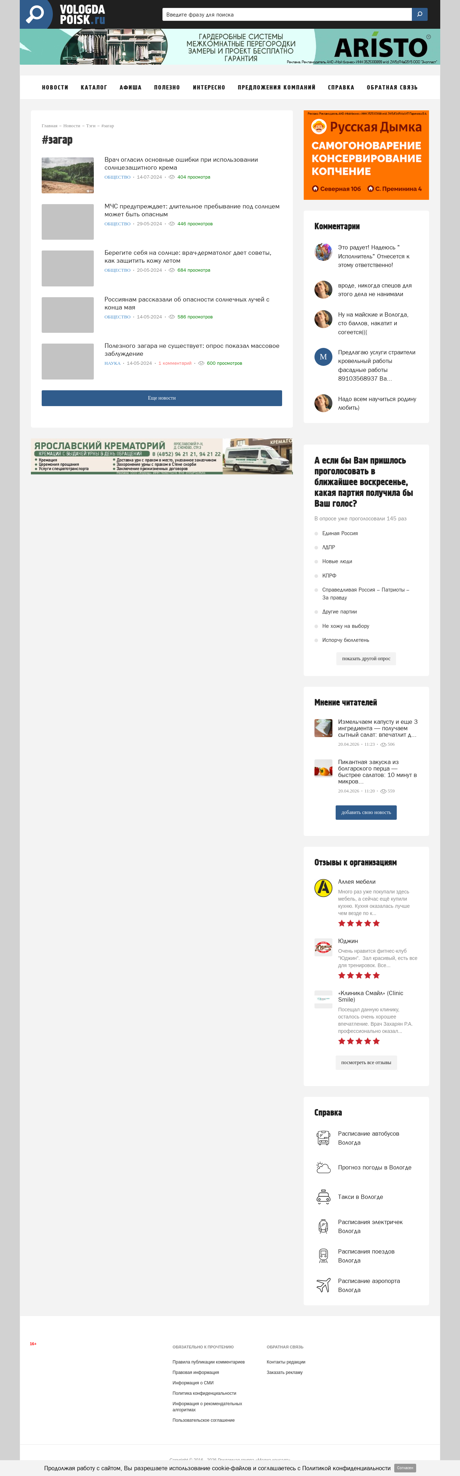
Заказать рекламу (285, 1372)
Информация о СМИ (192, 1382)
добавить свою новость (366, 812)
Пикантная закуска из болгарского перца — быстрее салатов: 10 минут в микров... (377, 772)
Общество (118, 177)
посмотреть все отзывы (366, 1062)
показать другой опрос (366, 658)
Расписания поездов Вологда (366, 1256)
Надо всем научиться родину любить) (377, 403)
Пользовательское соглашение (203, 1420)
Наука (113, 363)
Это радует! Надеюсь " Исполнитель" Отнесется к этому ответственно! (374, 256)
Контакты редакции (286, 1362)
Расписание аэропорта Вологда (369, 1285)
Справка (328, 1113)
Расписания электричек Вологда (370, 1226)
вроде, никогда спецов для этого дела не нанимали (375, 290)
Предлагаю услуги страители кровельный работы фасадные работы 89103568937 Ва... (376, 365)
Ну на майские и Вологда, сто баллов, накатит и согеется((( (373, 323)
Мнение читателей (345, 703)
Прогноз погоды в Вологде (374, 1167)
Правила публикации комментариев (208, 1362)
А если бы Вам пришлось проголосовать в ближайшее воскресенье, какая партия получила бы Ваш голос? (363, 482)
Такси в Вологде (360, 1196)
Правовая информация (195, 1372)
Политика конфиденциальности (204, 1393)
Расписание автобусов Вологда (368, 1138)
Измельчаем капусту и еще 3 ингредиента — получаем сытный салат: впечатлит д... (378, 728)
